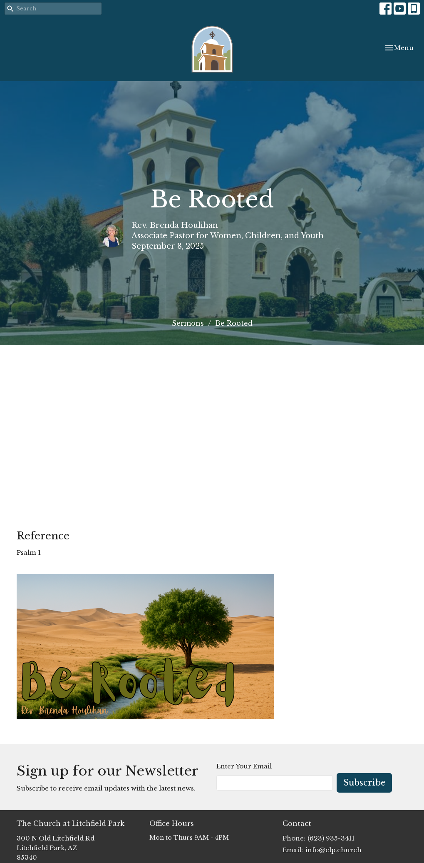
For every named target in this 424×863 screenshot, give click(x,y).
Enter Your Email (244, 766)
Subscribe (364, 783)
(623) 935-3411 (331, 838)
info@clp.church (333, 850)
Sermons (188, 323)
